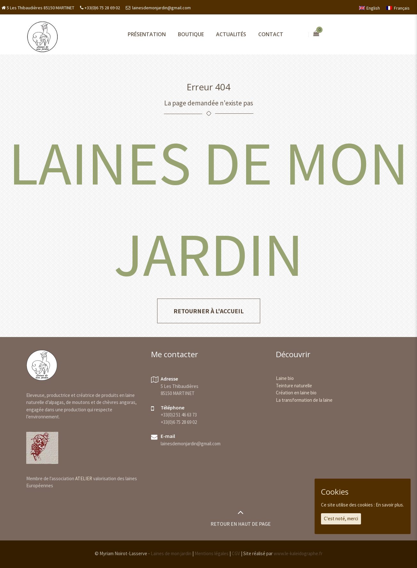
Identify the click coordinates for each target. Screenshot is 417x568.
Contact (270, 34)
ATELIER (83, 478)
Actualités (231, 34)
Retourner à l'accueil (208, 311)
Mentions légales (212, 553)
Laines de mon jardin (171, 553)
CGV (236, 553)
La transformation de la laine (304, 400)
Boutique (191, 34)
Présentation (147, 34)
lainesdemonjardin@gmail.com (161, 8)
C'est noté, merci (341, 518)
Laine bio (285, 378)
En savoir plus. (390, 505)
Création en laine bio (296, 393)
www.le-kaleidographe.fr (298, 553)
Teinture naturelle (294, 386)
